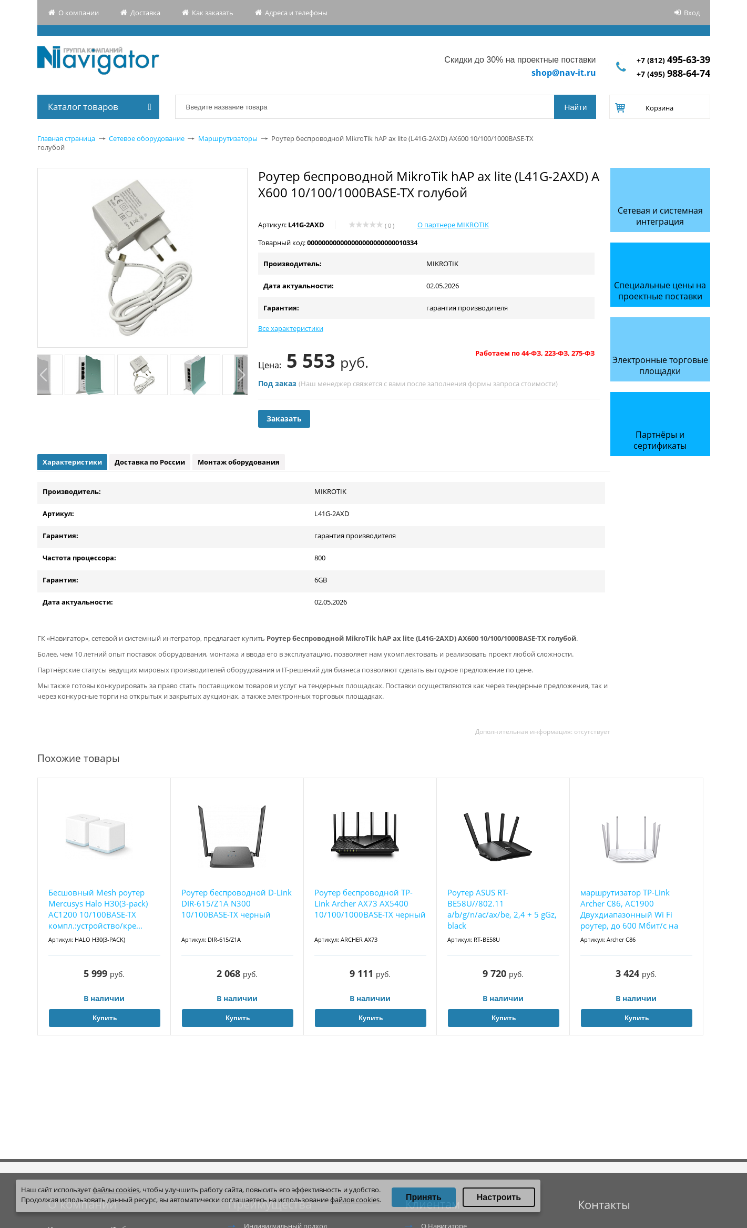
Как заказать (212, 12)
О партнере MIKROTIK (453, 224)
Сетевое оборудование (147, 138)
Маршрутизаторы (228, 138)
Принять (424, 1197)
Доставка (145, 12)
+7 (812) (673, 60)
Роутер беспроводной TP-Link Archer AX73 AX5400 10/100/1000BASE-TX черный (370, 903)
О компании (78, 12)
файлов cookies (355, 1199)
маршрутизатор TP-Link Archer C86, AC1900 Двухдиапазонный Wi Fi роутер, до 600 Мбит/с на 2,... (629, 909)
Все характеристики (290, 328)
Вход (692, 12)
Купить (105, 1017)
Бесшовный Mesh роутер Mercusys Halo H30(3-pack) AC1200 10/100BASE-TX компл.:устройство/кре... (98, 909)
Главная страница (66, 138)
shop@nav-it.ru (563, 72)
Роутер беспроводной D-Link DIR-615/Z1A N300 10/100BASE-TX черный (236, 903)
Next (241, 375)
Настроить (499, 1197)
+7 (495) (673, 74)
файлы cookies (116, 1189)
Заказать (284, 419)
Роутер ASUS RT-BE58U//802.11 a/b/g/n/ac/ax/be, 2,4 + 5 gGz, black (502, 909)
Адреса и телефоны (296, 12)
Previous (43, 375)
